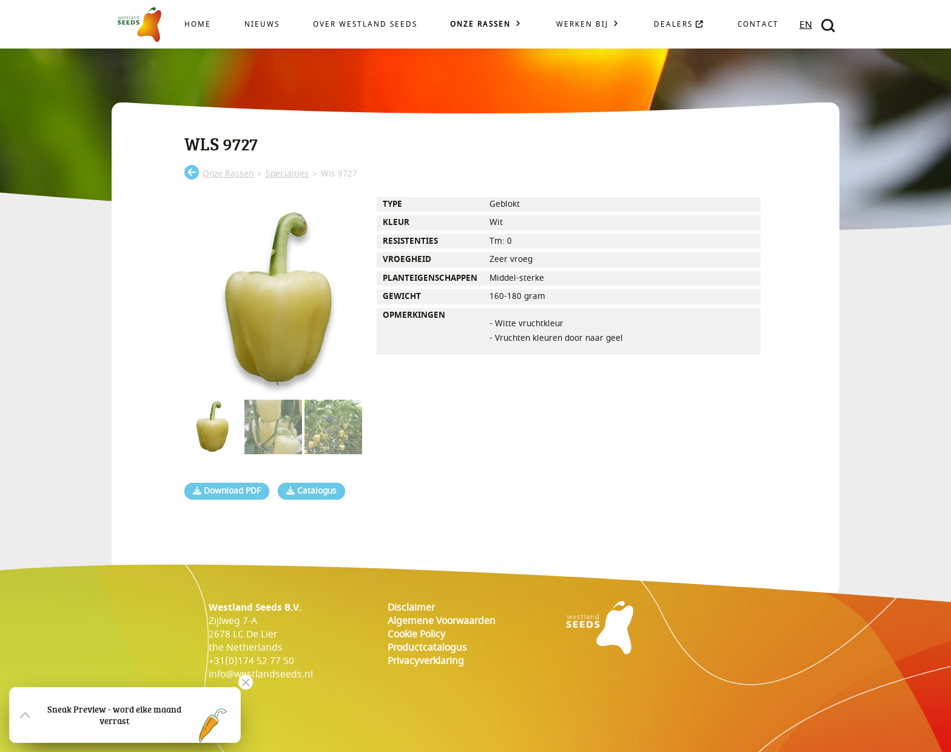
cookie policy (416, 634)
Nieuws (262, 24)
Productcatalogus (427, 647)
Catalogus (311, 491)
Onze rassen (480, 24)
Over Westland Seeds (365, 24)
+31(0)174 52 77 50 (251, 661)
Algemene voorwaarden (442, 621)
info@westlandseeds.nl (261, 674)
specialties (287, 174)
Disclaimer (411, 607)
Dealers (679, 24)
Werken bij (582, 24)
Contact (758, 24)
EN (805, 25)
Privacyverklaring (426, 661)
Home (197, 24)
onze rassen (228, 174)
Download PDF (227, 491)
